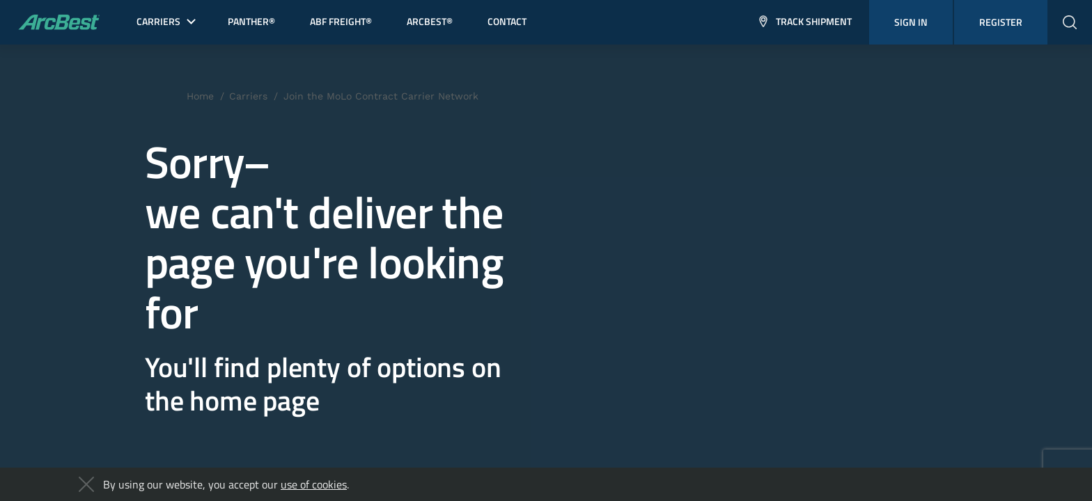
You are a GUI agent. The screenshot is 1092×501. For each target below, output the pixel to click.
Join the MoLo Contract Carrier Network (380, 96)
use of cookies (314, 484)
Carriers (248, 96)
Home (200, 96)
